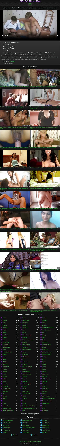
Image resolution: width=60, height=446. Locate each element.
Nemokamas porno (27, 420)
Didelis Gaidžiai (26, 349)
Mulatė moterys (46, 354)
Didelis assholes (46, 344)
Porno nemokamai (8, 420)
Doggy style (6, 342)
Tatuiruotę (25, 327)
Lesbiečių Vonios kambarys (29, 408)
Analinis (44, 320)
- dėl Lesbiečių (26, 393)
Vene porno (6, 425)
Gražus (24, 396)
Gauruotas (5, 344)
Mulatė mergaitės (27, 366)
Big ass (44, 364)
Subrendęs (45, 349)
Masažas (11, 61)
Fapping (24, 386)
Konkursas (25, 354)
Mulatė (4, 362)
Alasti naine (45, 427)
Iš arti (4, 349)
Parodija (44, 376)
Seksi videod (25, 425)
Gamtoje (44, 381)
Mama (24, 403)
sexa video (25, 422)
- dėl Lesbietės (46, 379)
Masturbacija (6, 347)
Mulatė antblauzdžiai (8, 410)
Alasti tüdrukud (46, 430)
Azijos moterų (26, 362)
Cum (43, 340)
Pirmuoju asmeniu (47, 401)
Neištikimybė (45, 403)
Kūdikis (44, 384)
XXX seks (15, 435)
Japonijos (5, 384)
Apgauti (24, 342)
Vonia (23, 401)
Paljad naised (6, 427)
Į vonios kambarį (7, 352)
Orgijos (24, 352)
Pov (23, 359)
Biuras (44, 393)
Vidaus (44, 406)
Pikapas (5, 369)
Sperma (44, 386)
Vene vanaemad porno (28, 427)
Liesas (4, 332)
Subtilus (24, 398)
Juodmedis (6, 406)
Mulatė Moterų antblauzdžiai (29, 406)
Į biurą (44, 335)
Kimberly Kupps (7, 422)
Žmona (44, 366)
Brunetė (44, 318)
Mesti (43, 337)
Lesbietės (5, 327)
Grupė (4, 318)
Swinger (5, 371)
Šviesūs (44, 322)
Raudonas (5, 386)
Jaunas (5, 320)
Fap (4, 393)
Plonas (4, 354)
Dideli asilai (45, 388)
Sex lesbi (44, 432)
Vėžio (23, 330)
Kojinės (5, 325)
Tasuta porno (45, 422)
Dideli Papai (25, 320)
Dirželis (5, 379)
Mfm (23, 410)
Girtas (24, 388)
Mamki (44, 369)
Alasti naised (25, 432)
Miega (4, 359)
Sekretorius (45, 374)
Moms (24, 318)
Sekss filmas (45, 425)
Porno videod (6, 430)
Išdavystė (5, 364)
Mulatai (24, 379)
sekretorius (45, 410)
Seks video (35, 435)
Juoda (44, 347)
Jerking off (5, 391)
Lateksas (24, 381)
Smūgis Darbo (6, 388)
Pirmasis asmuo (26, 335)
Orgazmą (24, 347)
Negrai (4, 330)
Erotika (4, 432)
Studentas (45, 357)
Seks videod (25, 430)
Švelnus (24, 376)
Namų (4, 322)
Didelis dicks (25, 357)
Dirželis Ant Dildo (47, 352)
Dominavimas (26, 371)
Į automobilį (6, 366)
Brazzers (44, 325)
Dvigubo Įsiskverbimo (48, 327)
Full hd (44, 332)
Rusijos (24, 325)
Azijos (44, 359)
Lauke (4, 357)
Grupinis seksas (7, 408)
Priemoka (25, 322)
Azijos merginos (26, 384)
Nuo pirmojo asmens (28, 340)
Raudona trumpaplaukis (48, 398)
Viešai (4, 374)
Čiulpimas (5, 335)
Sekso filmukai (30, 1)
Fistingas (44, 391)
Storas (44, 362)
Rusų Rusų (25, 391)
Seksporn (44, 420)
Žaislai (4, 340)
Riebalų (44, 371)
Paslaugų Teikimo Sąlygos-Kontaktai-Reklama (30, 441)
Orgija (44, 408)
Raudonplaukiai (46, 330)
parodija (5, 396)
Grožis (24, 332)
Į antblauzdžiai (26, 344)
